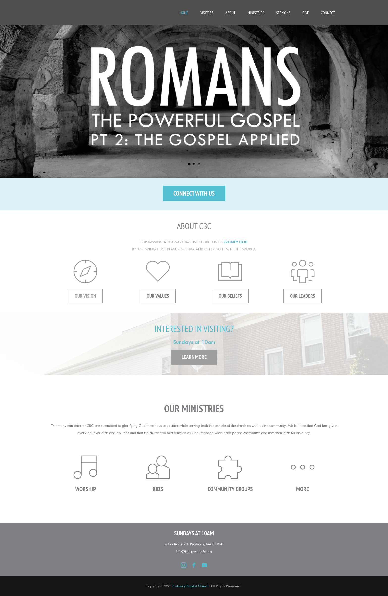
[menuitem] (184, 13)
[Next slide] (375, 101)
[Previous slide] (12, 101)
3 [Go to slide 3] (199, 164)
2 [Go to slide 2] (194, 164)
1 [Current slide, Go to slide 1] (189, 164)
